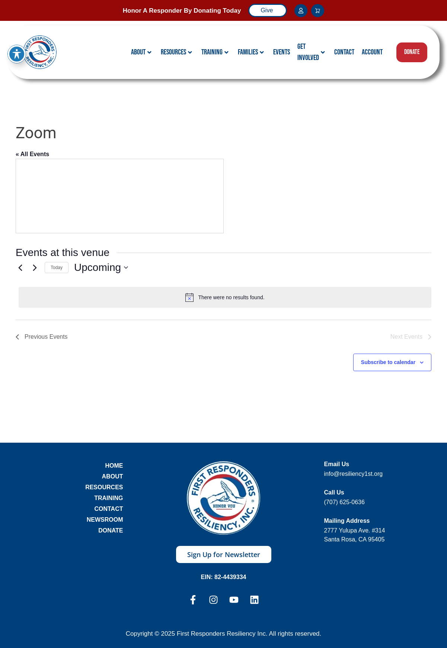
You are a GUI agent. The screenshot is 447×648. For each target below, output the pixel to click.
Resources (176, 52)
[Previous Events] (20, 267)
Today (57, 267)
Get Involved (311, 52)
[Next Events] (34, 267)
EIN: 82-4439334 (223, 577)
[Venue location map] (119, 196)
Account (372, 52)
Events (281, 52)
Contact (344, 52)
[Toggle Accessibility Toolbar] (17, 54)
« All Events (32, 154)
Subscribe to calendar (388, 362)
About (141, 52)
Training (215, 52)
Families (251, 52)
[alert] (225, 297)
